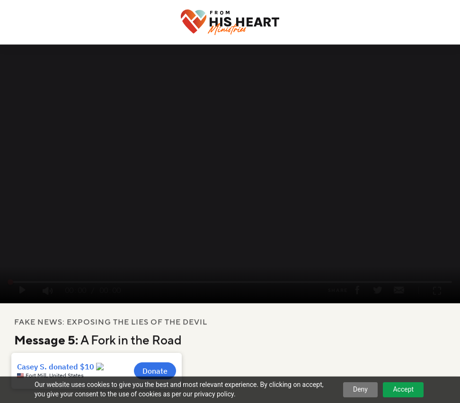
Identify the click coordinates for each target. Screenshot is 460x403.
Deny (360, 389)
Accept (403, 389)
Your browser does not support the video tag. (230, 175)
